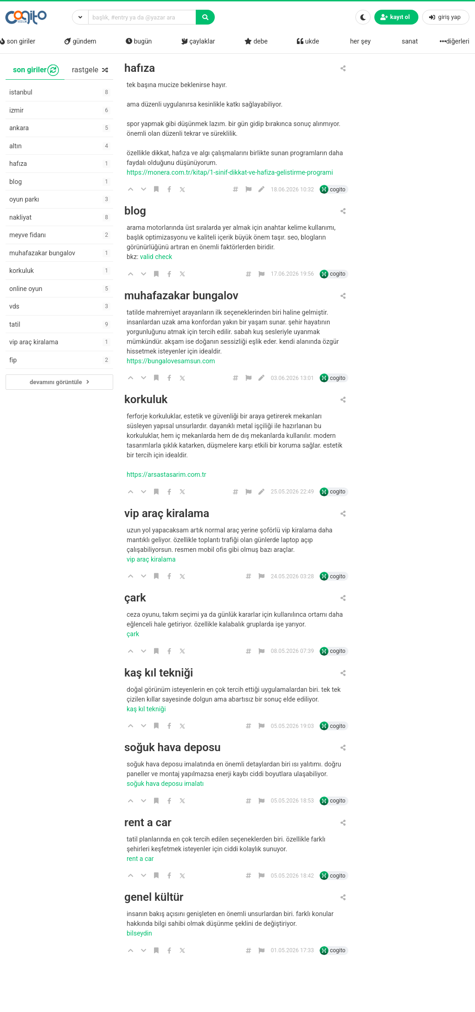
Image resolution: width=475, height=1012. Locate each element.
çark (135, 598)
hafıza (139, 68)
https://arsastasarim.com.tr (167, 474)
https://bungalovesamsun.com (172, 361)
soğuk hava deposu (172, 747)
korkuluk (145, 399)
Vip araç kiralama (152, 559)
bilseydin (140, 933)
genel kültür (153, 897)
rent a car (148, 822)
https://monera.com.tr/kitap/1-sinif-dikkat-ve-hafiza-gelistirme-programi (230, 172)
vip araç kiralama (166, 513)
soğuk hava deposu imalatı (166, 783)
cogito (337, 189)
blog (135, 211)
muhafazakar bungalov (181, 296)
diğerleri (455, 41)
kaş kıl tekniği (158, 673)
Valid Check (157, 256)
